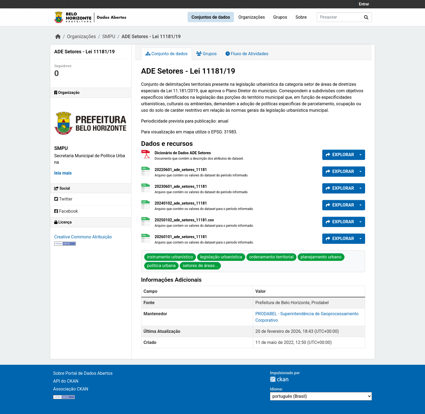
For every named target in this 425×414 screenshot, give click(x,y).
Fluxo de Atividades (247, 53)
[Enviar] (366, 17)
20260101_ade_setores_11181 (181, 237)
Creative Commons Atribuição (83, 236)
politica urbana (161, 265)
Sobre (301, 17)
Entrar (364, 4)
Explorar (340, 154)
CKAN (279, 379)
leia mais (63, 173)
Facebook (66, 211)
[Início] (58, 36)
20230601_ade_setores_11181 (181, 186)
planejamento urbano (321, 256)
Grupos (280, 17)
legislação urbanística (221, 256)
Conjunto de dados (167, 53)
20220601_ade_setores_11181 (181, 169)
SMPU (108, 36)
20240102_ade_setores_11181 (181, 203)
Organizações (252, 17)
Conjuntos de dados (210, 17)
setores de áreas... (200, 265)
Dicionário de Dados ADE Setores (183, 153)
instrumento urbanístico (170, 256)
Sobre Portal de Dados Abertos (82, 373)
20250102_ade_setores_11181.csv (184, 220)
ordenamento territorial (271, 256)
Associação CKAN (70, 389)
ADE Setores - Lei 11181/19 (151, 36)
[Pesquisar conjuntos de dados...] (344, 17)
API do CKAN (65, 381)
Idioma (276, 389)
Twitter (63, 199)
